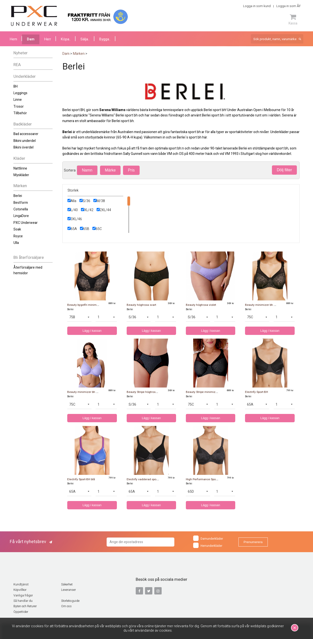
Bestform (20, 202)
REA (17, 65)
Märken (20, 186)
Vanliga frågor (23, 595)
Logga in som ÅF (288, 6)
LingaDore (21, 215)
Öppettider (20, 612)
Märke (110, 170)
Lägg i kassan (91, 330)
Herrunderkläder (207, 545)
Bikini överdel (23, 147)
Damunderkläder (208, 538)
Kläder (19, 158)
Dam (30, 39)
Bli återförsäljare (28, 257)
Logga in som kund (257, 6)
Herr (47, 39)
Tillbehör (20, 113)
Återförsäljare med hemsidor (27, 270)
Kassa (293, 19)
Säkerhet (67, 584)
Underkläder (24, 76)
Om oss (66, 606)
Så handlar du (23, 601)
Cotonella (20, 209)
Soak (17, 229)
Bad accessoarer (25, 134)
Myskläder (21, 175)
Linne (17, 99)
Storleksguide (70, 601)
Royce (18, 236)
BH (15, 86)
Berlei (17, 195)
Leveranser (68, 590)
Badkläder (22, 124)
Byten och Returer (25, 606)
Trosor (18, 106)
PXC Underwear (25, 222)
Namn (87, 170)
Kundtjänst (21, 584)
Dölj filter (284, 170)
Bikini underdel (24, 140)
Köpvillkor (19, 590)
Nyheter (20, 53)
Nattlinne (20, 168)
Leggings (20, 93)
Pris (131, 170)
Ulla (16, 242)
